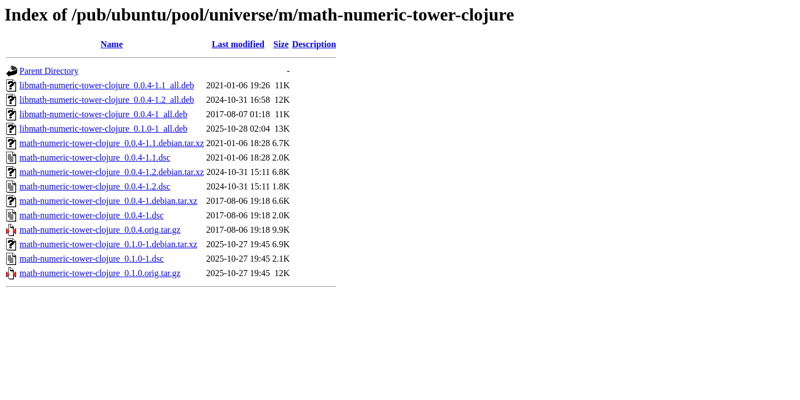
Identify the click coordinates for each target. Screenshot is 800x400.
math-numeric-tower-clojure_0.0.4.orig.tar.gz (100, 229)
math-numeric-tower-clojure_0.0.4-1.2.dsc (95, 186)
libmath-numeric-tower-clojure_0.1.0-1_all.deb (103, 128)
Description (314, 44)
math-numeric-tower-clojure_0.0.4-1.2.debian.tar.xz (111, 172)
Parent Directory (48, 71)
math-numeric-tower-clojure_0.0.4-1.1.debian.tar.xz (111, 143)
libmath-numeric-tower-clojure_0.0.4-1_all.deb (103, 114)
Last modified (238, 44)
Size (281, 44)
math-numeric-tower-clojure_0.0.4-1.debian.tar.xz (108, 201)
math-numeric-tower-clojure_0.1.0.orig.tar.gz (100, 273)
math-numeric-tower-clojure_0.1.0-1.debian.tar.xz (108, 244)
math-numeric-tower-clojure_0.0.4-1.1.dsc (95, 157)
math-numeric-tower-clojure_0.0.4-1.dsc (91, 215)
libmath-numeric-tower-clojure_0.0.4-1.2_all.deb (106, 99)
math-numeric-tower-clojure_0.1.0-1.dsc (91, 258)
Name (112, 44)
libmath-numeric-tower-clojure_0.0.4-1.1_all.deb (106, 85)
